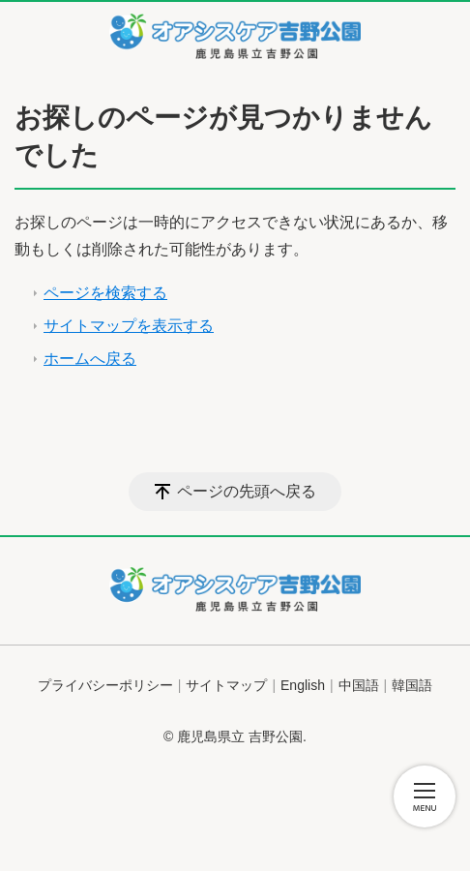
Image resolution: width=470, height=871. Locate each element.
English (302, 685)
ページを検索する (105, 293)
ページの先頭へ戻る (246, 491)
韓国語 (412, 685)
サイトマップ (226, 685)
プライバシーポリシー (105, 685)
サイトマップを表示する (129, 325)
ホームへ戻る (90, 358)
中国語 (358, 685)
